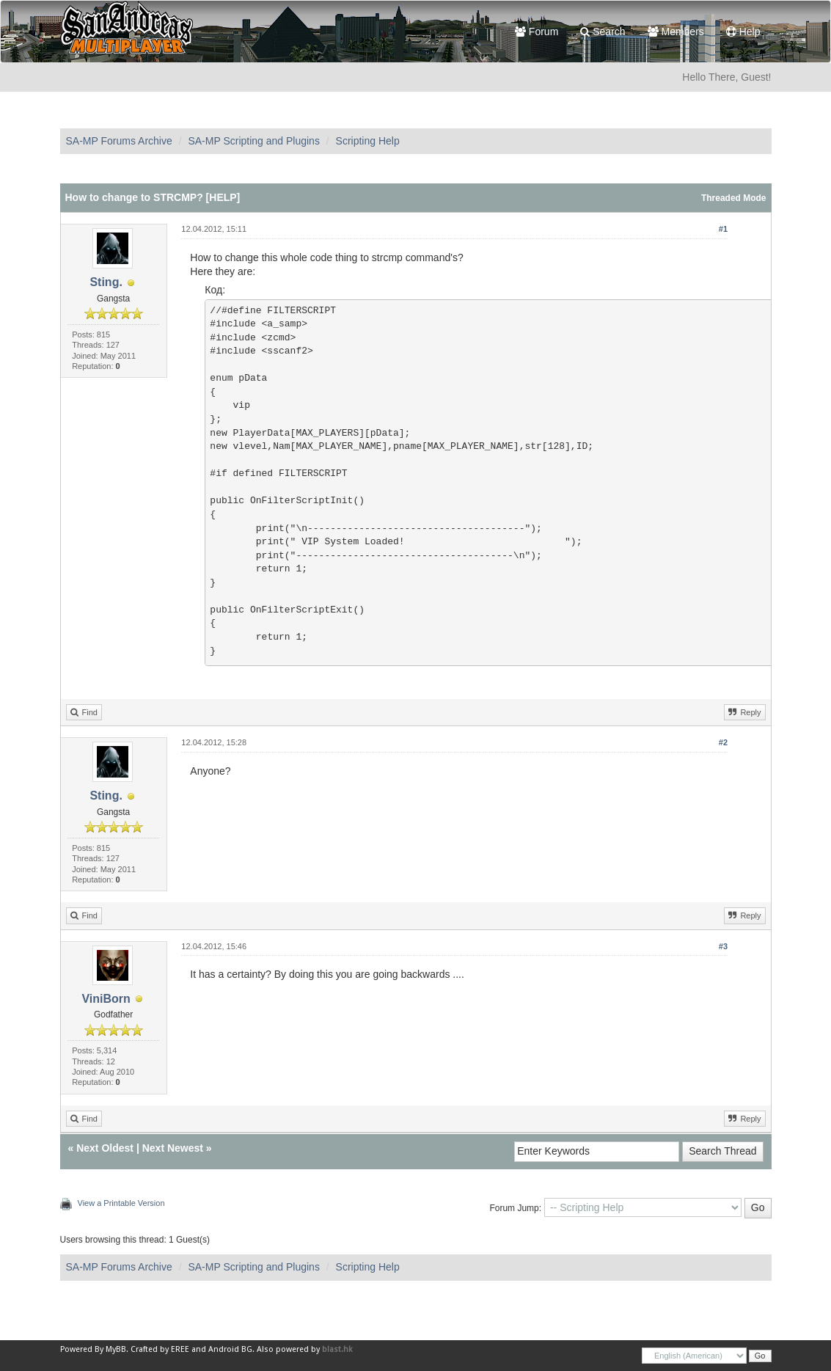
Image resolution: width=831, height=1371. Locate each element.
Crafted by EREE (160, 1349)
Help (743, 31)
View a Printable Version (121, 1203)
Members (676, 31)
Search (602, 31)
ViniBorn (105, 998)
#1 (723, 228)
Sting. (105, 282)
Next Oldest (104, 1148)
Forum (536, 31)
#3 (723, 946)
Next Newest (172, 1148)
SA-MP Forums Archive (119, 141)
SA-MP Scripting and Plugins (254, 141)
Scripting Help (368, 141)
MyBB (116, 1349)
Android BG (230, 1349)
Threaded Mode (733, 198)
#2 (723, 742)
